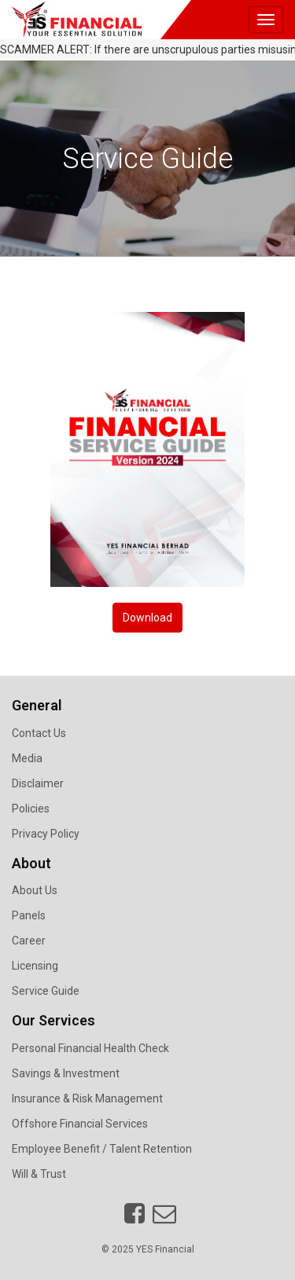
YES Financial (165, 1249)
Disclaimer (38, 783)
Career (29, 940)
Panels (29, 915)
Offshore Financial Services (80, 1123)
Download (147, 617)
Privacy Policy (45, 833)
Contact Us (39, 733)
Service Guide (45, 991)
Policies (31, 808)
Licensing (35, 965)
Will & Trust (39, 1174)
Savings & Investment (66, 1073)
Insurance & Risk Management (87, 1098)
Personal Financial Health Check (90, 1048)
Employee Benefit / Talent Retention (102, 1148)
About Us (34, 890)
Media (27, 758)
